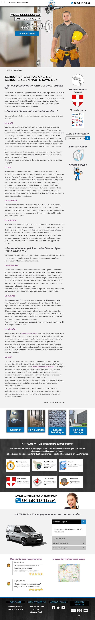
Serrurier (19, 606)
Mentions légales (36, 612)
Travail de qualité (59, 538)
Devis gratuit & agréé (60, 548)
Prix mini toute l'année (60, 543)
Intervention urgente (60, 522)
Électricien (18, 609)
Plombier (11, 606)
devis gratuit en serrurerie (43, 367)
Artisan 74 (9, 70)
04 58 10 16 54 (84, 3)
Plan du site (34, 606)
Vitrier (10, 609)
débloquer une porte (29, 333)
